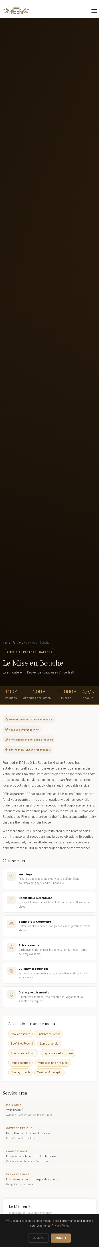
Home (6, 642)
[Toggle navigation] (94, 11)
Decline (38, 1237)
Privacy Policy (60, 1225)
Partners (17, 642)
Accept (60, 1237)
